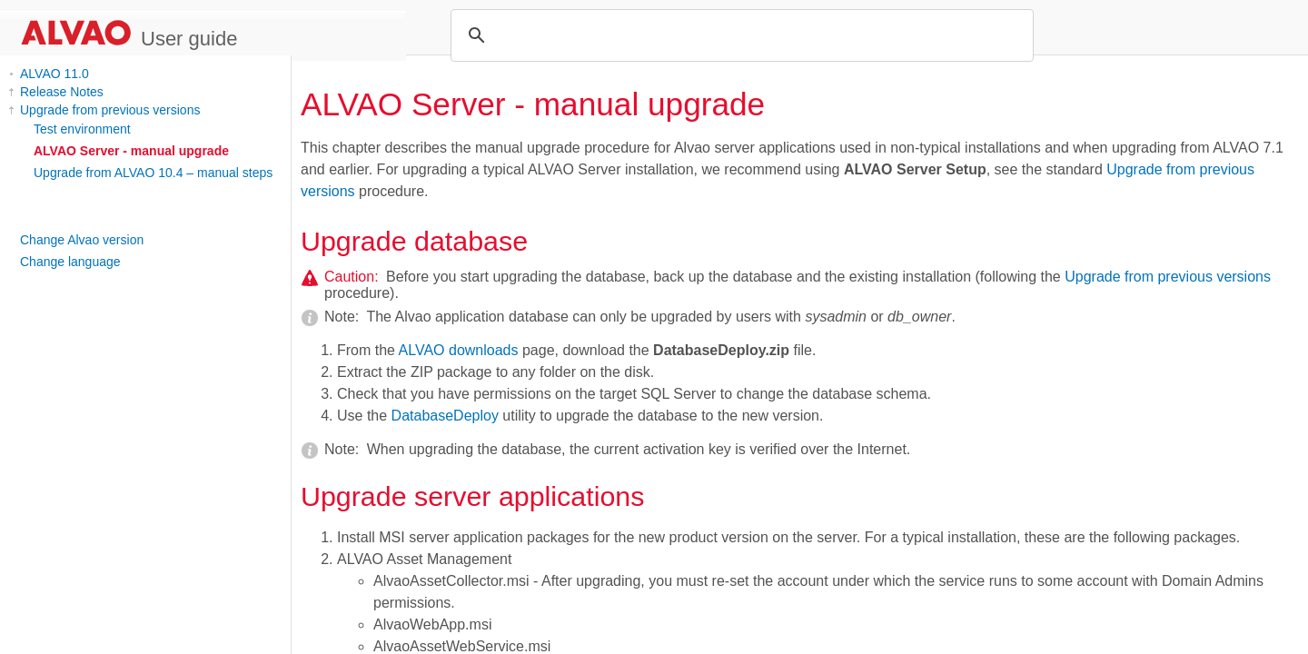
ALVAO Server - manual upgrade (131, 151)
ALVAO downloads (459, 350)
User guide (189, 38)
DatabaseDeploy (445, 415)
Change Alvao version (82, 240)
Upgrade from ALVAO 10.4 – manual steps (153, 172)
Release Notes (62, 91)
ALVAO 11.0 (54, 73)
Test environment (82, 129)
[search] (739, 35)
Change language (70, 261)
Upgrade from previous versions (110, 110)
